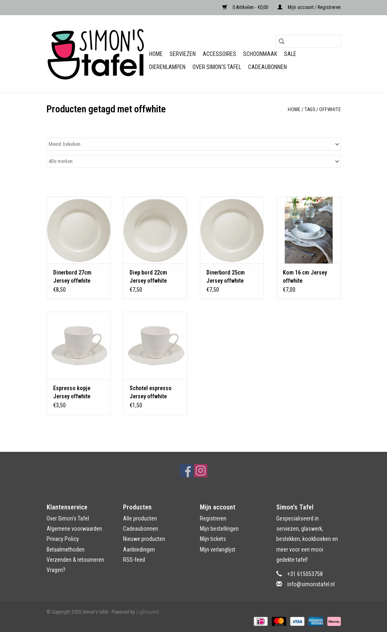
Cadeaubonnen (267, 67)
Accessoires (219, 54)
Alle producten (140, 518)
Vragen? (56, 570)
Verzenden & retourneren (75, 559)
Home (156, 54)
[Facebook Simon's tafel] (186, 470)
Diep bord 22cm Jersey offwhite (148, 276)
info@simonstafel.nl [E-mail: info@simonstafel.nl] (311, 584)
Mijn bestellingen (219, 528)
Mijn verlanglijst (217, 549)
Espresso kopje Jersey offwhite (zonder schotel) (73, 392)
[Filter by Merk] (194, 161)
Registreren (213, 518)
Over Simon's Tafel (216, 67)
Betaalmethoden (66, 549)
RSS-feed (134, 559)
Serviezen (183, 54)
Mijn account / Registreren (309, 7)
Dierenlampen (167, 67)
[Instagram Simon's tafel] (200, 470)
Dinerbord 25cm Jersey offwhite (225, 276)
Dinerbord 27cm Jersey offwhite (72, 276)
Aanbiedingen (139, 549)
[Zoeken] (308, 41)
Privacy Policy (63, 539)
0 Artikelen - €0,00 (245, 7)
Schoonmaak (260, 54)
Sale (290, 54)
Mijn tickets (213, 539)
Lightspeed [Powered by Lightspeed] (147, 612)
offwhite (330, 109)
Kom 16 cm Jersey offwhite (305, 276)
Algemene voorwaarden (74, 528)
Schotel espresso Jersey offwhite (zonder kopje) (151, 392)
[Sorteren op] (194, 144)
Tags (309, 109)
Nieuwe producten (144, 539)
